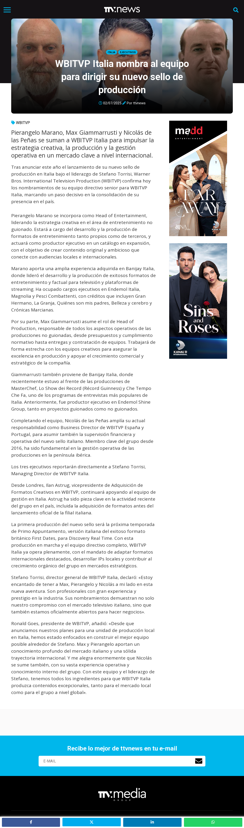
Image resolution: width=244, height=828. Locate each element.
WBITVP (23, 122)
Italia (111, 52)
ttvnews (139, 103)
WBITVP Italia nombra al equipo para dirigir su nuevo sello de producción (122, 77)
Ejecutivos (128, 52)
